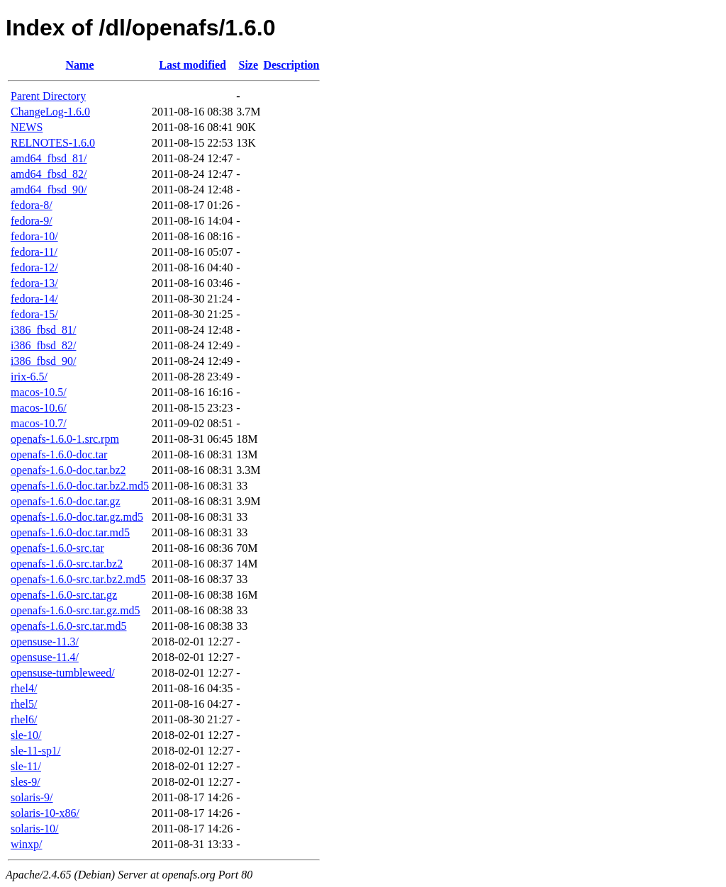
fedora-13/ (34, 283)
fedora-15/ (34, 314)
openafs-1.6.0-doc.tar (59, 454)
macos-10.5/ (39, 392)
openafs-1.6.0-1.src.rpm (65, 439)
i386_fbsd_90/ (43, 361)
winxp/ (26, 844)
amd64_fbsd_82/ (49, 174)
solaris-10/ (35, 829)
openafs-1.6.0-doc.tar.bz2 (68, 470)
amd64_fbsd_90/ (49, 189)
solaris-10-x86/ (45, 813)
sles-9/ (25, 782)
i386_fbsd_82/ (43, 345)
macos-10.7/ (39, 423)
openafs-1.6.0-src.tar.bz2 (67, 564)
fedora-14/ (34, 299)
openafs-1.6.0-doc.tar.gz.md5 (77, 517)
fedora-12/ (34, 267)
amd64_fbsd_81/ (49, 158)
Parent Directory (48, 96)
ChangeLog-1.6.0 (50, 112)
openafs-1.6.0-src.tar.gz (64, 595)
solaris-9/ (32, 797)
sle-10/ (26, 735)
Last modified (192, 65)
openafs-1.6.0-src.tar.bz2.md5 (78, 579)
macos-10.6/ (39, 408)
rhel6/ (24, 719)
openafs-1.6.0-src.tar (57, 548)
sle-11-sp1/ (36, 751)
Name (80, 65)
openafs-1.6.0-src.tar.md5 (69, 626)
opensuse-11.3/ (45, 641)
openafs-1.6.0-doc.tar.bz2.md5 (80, 486)
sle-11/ (26, 766)
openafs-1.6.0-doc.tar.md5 (70, 532)
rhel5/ (24, 704)
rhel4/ (24, 688)
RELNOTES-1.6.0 (53, 143)
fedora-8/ (31, 205)
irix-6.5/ (29, 377)
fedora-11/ (34, 252)
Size (249, 65)
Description (291, 65)
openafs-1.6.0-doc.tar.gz (66, 501)
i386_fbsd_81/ (43, 330)
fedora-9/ (31, 221)
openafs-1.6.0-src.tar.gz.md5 (75, 610)
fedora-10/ (34, 236)
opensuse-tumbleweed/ (63, 673)
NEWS (27, 127)
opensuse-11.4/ (45, 657)
